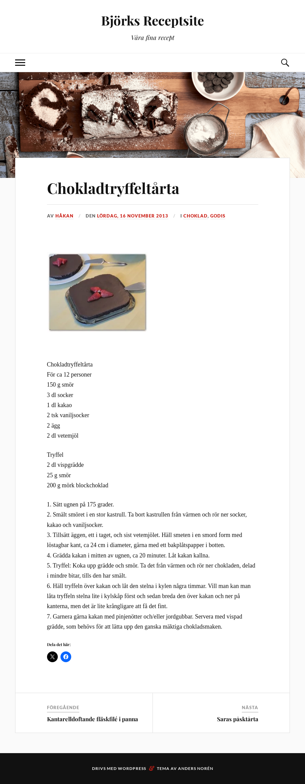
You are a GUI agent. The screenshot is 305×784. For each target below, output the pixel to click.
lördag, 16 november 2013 (132, 215)
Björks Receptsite (152, 20)
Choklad (195, 215)
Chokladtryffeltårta (113, 188)
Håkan (64, 215)
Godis (217, 215)
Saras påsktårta (237, 719)
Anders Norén (195, 768)
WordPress (132, 768)
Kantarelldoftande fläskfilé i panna (92, 719)
